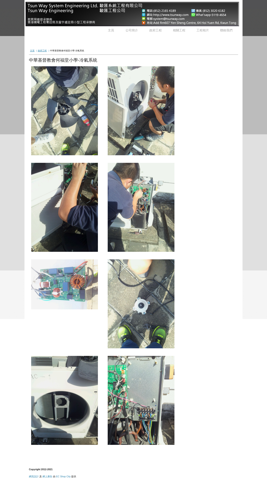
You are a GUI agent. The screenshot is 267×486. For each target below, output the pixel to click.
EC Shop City (63, 476)
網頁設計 (34, 476)
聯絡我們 (226, 30)
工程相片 (202, 30)
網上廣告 (47, 476)
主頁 (111, 30)
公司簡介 (131, 30)
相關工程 (179, 30)
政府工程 (155, 30)
